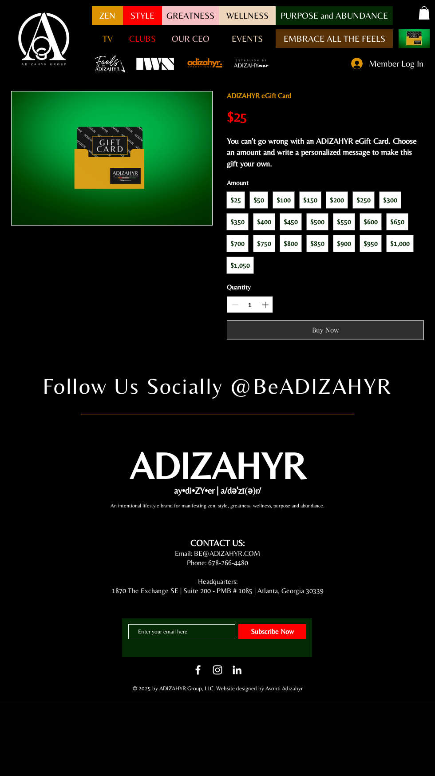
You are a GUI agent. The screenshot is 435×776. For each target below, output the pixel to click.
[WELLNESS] (247, 15)
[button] (334, 15)
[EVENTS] (247, 38)
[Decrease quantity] (235, 305)
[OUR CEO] (190, 38)
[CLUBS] (142, 38)
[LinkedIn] (237, 670)
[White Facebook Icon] (198, 670)
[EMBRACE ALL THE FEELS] (334, 38)
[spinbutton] (250, 304)
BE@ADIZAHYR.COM (227, 553)
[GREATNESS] (190, 15)
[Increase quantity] (265, 305)
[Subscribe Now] (272, 631)
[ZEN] (107, 15)
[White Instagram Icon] (217, 670)
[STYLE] (142, 15)
